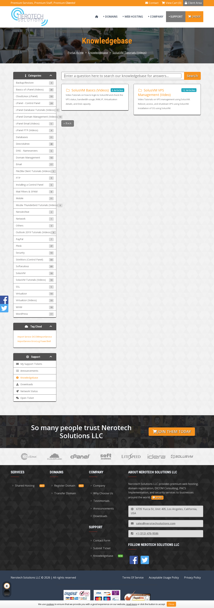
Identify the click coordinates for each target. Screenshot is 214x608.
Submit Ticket (101, 548)
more (157, 497)
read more (131, 604)
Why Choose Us (102, 493)
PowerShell (45, 341)
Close (171, 604)
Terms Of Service (133, 577)
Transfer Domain (63, 493)
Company (156, 16)
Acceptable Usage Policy (164, 577)
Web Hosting (134, 16)
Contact (151, 3)
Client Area (193, 3)
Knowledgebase (98, 52)
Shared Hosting (23, 485)
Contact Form (100, 540)
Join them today (172, 431)
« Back (68, 123)
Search (192, 76)
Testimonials (100, 501)
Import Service (24, 336)
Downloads (99, 516)
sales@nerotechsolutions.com (153, 523)
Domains (111, 16)
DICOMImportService (42, 336)
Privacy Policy (192, 577)
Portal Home (76, 52)
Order (194, 16)
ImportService (24, 341)
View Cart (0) (171, 3)
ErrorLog (35, 341)
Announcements (102, 508)
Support (176, 16)
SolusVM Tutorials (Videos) (129, 52)
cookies (50, 604)
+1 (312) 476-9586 (144, 533)
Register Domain (63, 485)
